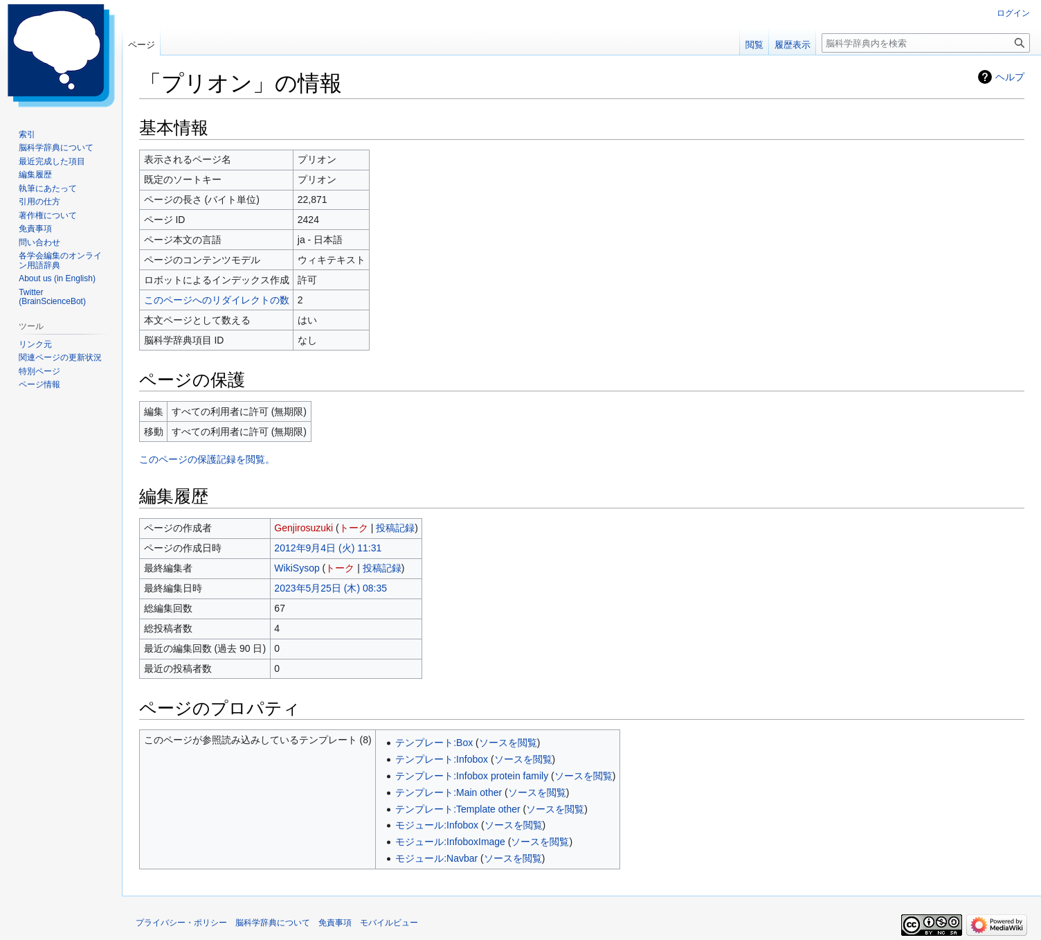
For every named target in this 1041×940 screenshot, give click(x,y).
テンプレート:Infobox (441, 759)
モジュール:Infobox (436, 825)
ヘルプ (1009, 76)
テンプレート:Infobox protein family (471, 775)
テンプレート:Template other (457, 809)
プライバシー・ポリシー (181, 923)
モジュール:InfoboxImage (450, 841)
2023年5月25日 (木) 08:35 (330, 588)
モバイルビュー (389, 923)
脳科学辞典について (272, 923)
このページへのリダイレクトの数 (216, 299)
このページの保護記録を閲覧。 (207, 459)
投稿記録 (395, 527)
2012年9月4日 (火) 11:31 (327, 547)
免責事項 (335, 923)
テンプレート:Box (434, 742)
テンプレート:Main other (448, 792)
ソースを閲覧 (508, 742)
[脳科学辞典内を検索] (926, 43)
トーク (353, 527)
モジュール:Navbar (436, 858)
